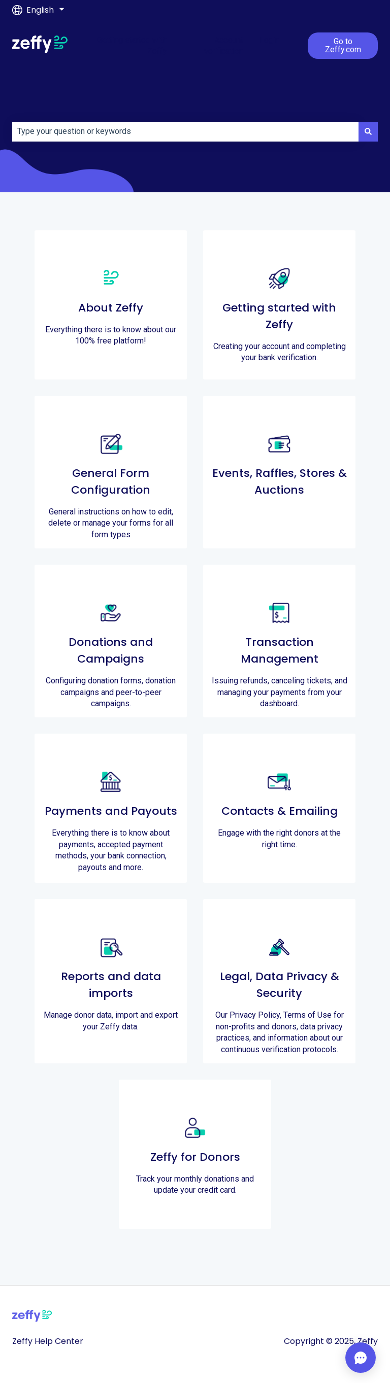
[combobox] (185, 131)
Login (269, 40)
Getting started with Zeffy (132, 45)
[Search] (368, 131)
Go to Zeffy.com (343, 45)
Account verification (223, 45)
